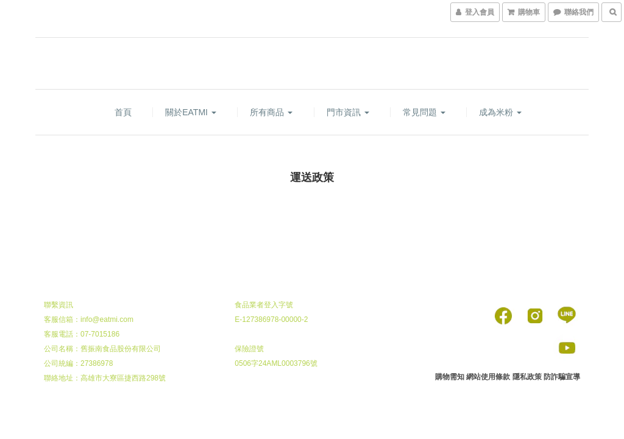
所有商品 (271, 112)
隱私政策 (527, 377)
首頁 (123, 112)
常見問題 (424, 112)
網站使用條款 (488, 377)
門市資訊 (348, 112)
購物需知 (449, 377)
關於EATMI (190, 112)
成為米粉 (500, 112)
